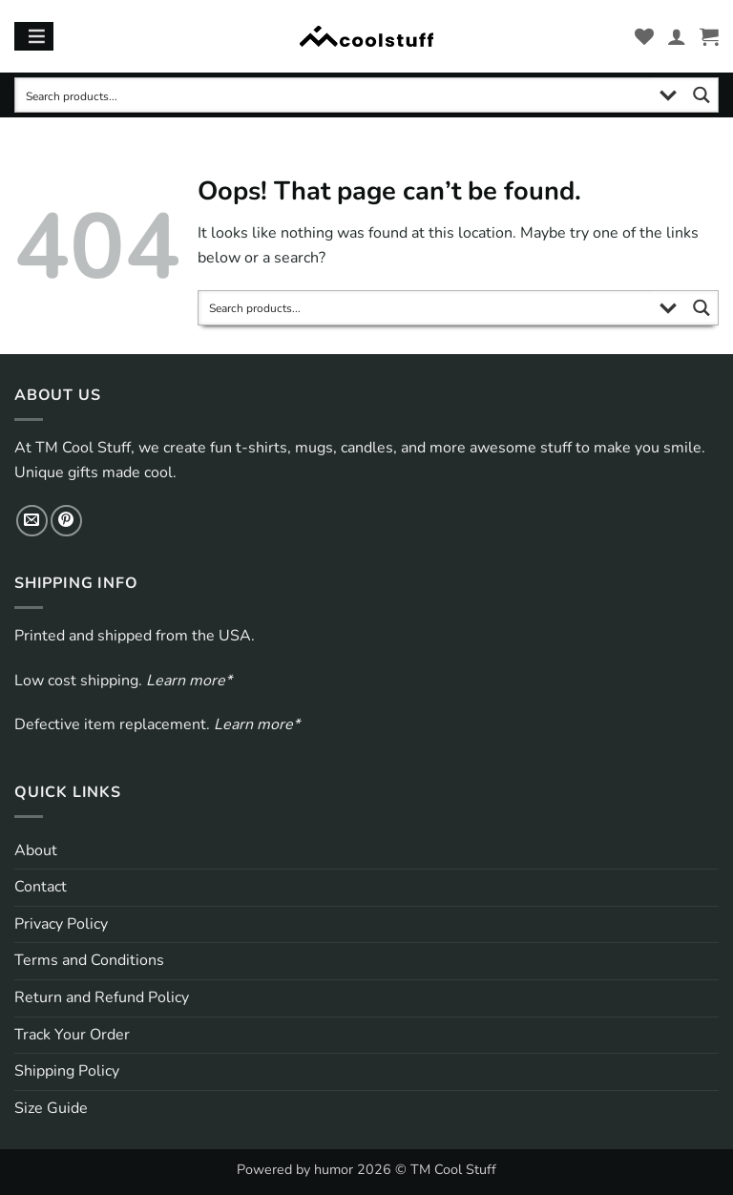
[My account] (676, 36)
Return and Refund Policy (101, 997)
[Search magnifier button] (701, 95)
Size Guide (51, 1108)
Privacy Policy (61, 923)
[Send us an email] (32, 520)
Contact (40, 886)
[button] (709, 36)
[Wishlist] (644, 36)
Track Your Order (72, 1034)
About (35, 850)
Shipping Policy (66, 1070)
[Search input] (334, 95)
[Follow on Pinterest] (66, 520)
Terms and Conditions (89, 960)
